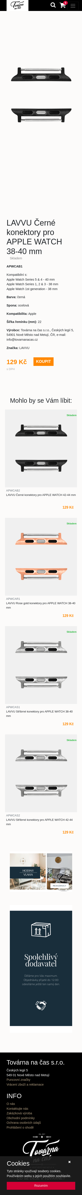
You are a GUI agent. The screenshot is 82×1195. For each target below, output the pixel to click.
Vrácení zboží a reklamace (25, 1084)
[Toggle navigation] (73, 6)
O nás (11, 1104)
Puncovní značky (18, 1079)
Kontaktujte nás (17, 1108)
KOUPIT (43, 361)
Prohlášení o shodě (20, 1127)
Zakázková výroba (19, 1113)
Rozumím (41, 1185)
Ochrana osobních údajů (24, 1122)
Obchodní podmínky (21, 1118)
